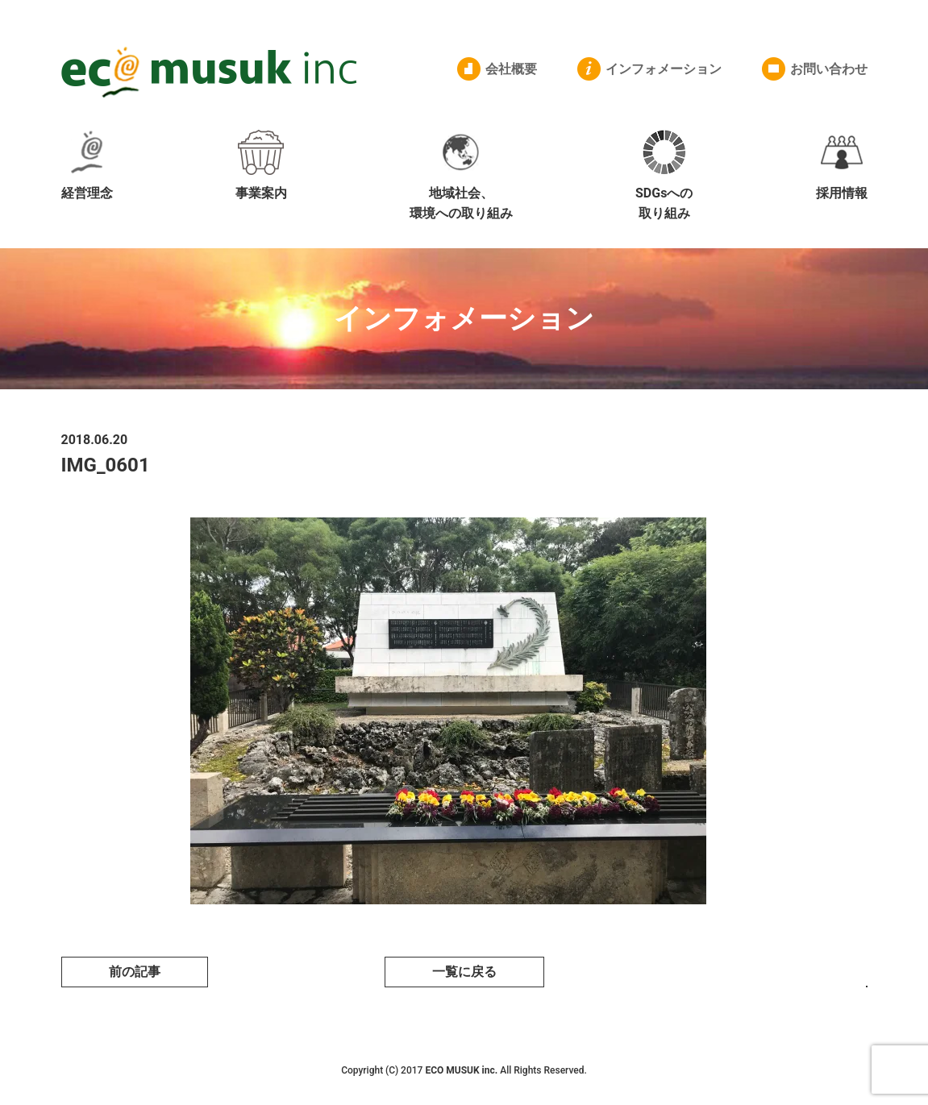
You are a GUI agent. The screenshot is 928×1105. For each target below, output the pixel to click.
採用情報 (842, 165)
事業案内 (261, 165)
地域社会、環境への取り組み (461, 176)
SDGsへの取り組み (664, 176)
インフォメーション (663, 69)
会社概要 (511, 69)
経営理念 (87, 165)
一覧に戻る (464, 971)
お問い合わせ (829, 69)
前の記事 (134, 971)
